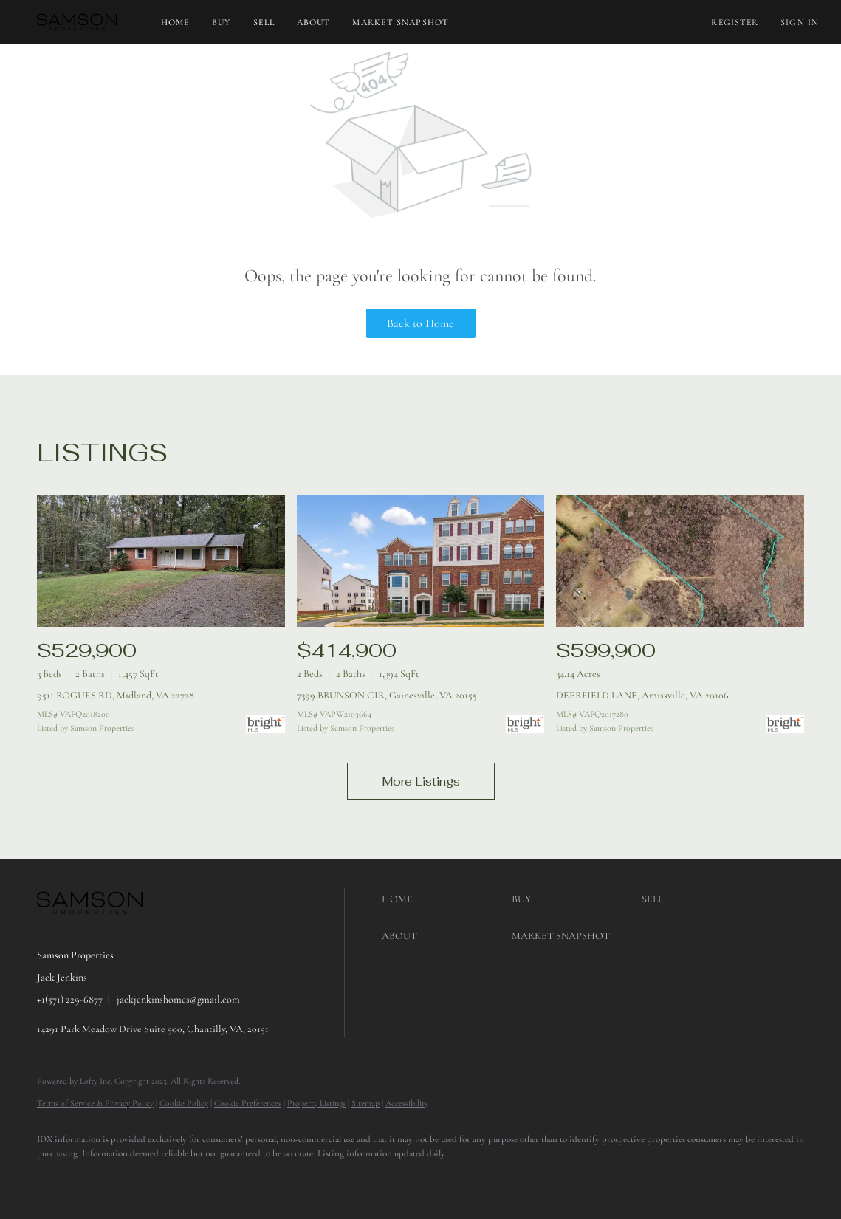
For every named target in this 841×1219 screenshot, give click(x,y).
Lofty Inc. (96, 1081)
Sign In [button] (799, 22)
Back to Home (420, 323)
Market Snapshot (400, 22)
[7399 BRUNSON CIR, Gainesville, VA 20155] (421, 561)
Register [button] (734, 22)
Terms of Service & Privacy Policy (95, 1103)
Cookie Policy (183, 1103)
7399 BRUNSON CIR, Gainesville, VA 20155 (387, 695)
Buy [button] (221, 22)
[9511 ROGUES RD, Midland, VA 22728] (161, 561)
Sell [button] (264, 22)
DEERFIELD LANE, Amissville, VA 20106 (642, 695)
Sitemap (365, 1103)
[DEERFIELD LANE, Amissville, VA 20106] (680, 561)
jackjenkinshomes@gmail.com (178, 999)
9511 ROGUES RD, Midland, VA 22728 (115, 695)
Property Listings (316, 1103)
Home (175, 22)
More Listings (421, 781)
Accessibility (406, 1103)
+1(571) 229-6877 (70, 999)
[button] (77, 22)
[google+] (97, 1179)
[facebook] (54, 1179)
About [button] (314, 22)
